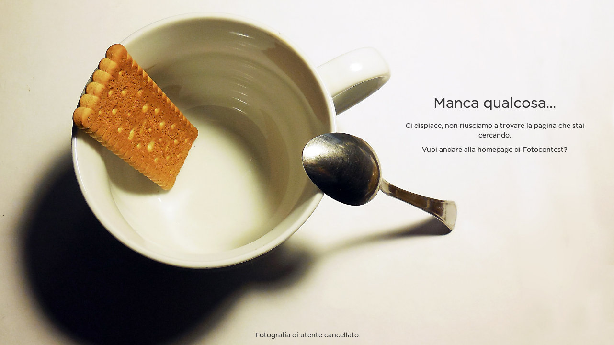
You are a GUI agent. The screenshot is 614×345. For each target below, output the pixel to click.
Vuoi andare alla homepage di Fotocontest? (495, 150)
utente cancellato (329, 335)
